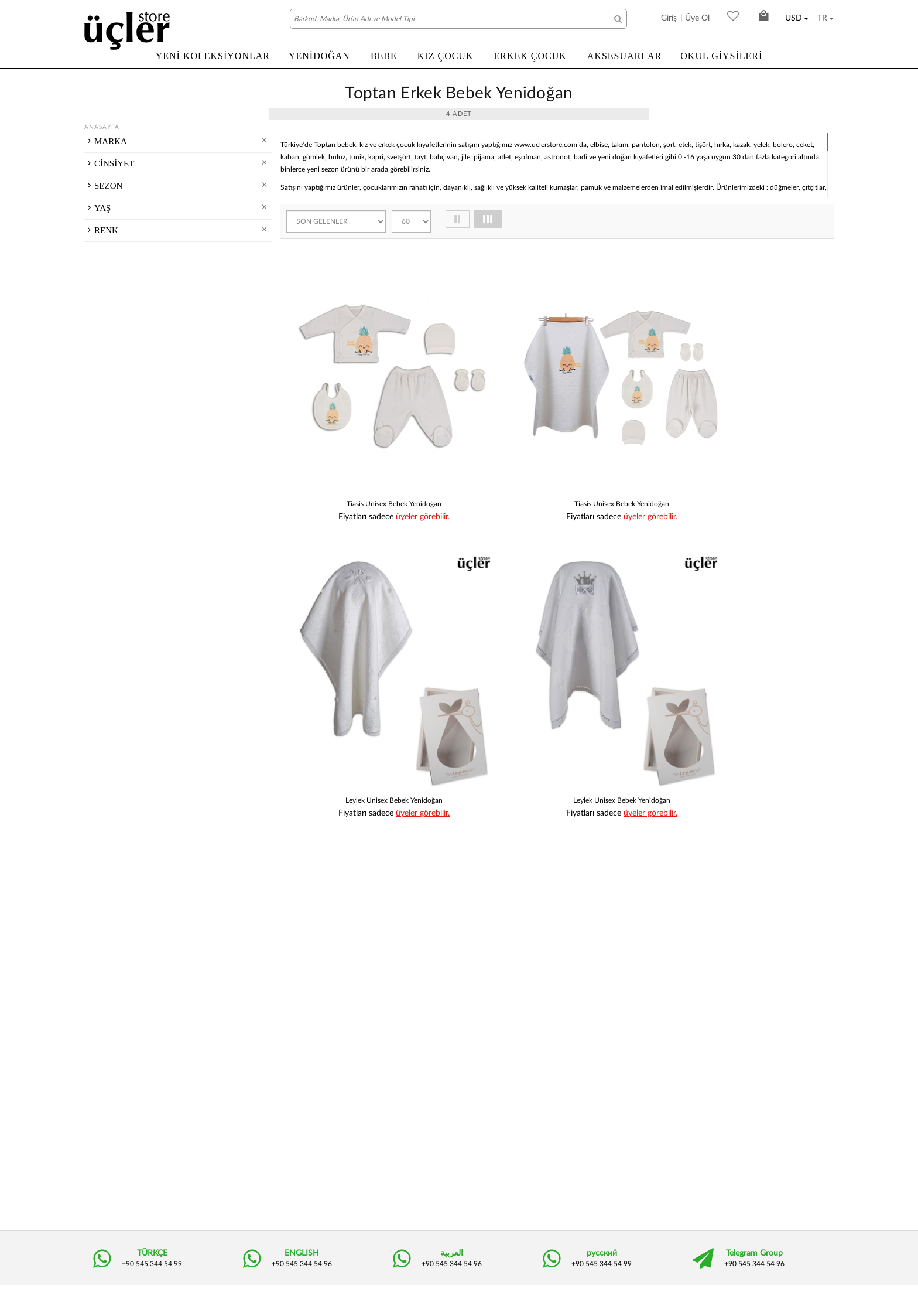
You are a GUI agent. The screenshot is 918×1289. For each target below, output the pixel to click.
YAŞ (102, 405)
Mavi (121, 566)
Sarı (119, 642)
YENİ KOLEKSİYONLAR (213, 56)
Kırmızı (124, 520)
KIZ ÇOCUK (445, 56)
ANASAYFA (101, 127)
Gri (118, 596)
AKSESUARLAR (624, 56)
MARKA (110, 141)
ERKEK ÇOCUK (530, 56)
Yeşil (120, 535)
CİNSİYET (114, 257)
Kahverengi (132, 551)
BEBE (384, 56)
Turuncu (126, 612)
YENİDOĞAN (319, 56)
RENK (106, 501)
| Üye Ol (695, 18)
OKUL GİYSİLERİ (721, 56)
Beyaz (123, 581)
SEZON (108, 323)
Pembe (124, 627)
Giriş (669, 18)
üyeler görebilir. (401, 465)
